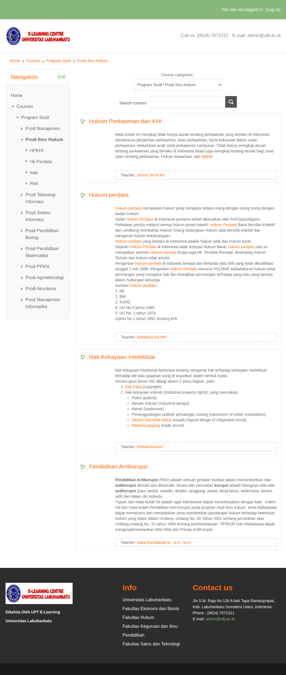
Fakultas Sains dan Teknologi (151, 644)
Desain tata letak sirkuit (152, 420)
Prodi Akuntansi (40, 288)
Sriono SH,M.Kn (151, 175)
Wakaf (207, 156)
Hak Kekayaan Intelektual (122, 357)
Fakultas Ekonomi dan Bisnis (151, 608)
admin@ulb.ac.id (220, 619)
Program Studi (58, 61)
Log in (273, 9)
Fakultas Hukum (139, 617)
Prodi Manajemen (42, 128)
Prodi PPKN (37, 266)
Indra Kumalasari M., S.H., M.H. (164, 542)
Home (15, 61)
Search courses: (133, 103)
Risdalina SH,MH (151, 337)
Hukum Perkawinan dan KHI (125, 121)
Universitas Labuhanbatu (147, 599)
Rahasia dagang (146, 425)
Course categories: (177, 75)
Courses (33, 61)
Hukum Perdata (139, 219)
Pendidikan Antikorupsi (118, 466)
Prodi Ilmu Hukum (92, 61)
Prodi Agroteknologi (44, 277)
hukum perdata (241, 247)
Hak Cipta (133, 387)
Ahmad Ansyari (150, 446)
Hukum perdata (109, 195)
